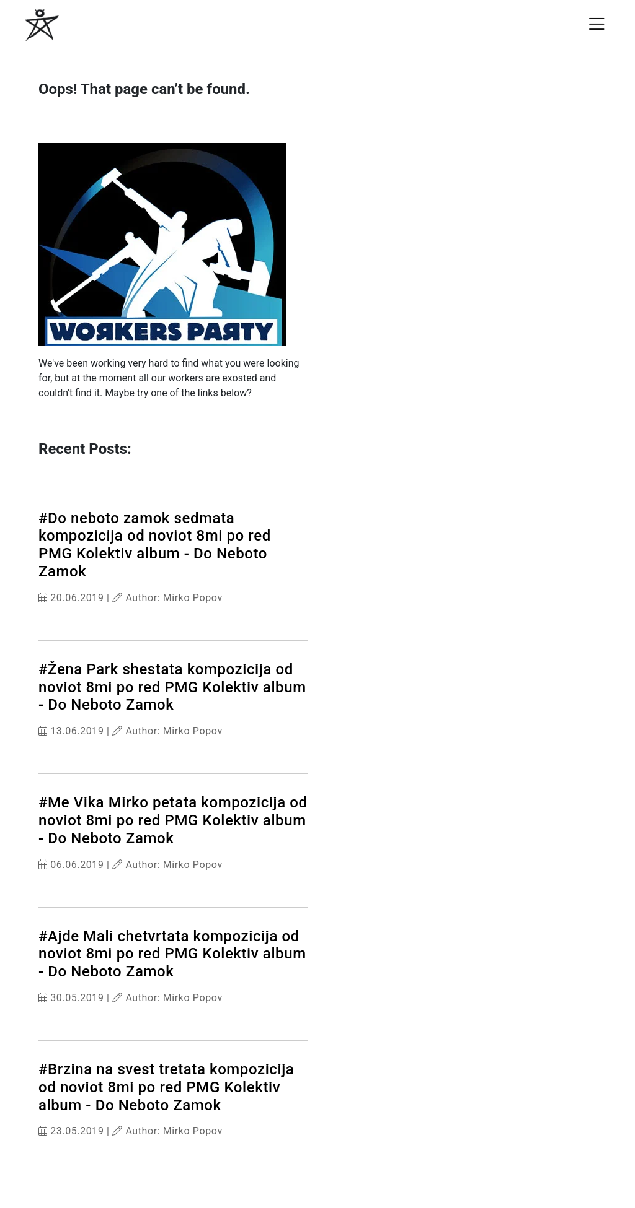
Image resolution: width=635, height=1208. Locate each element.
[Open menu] (596, 24)
